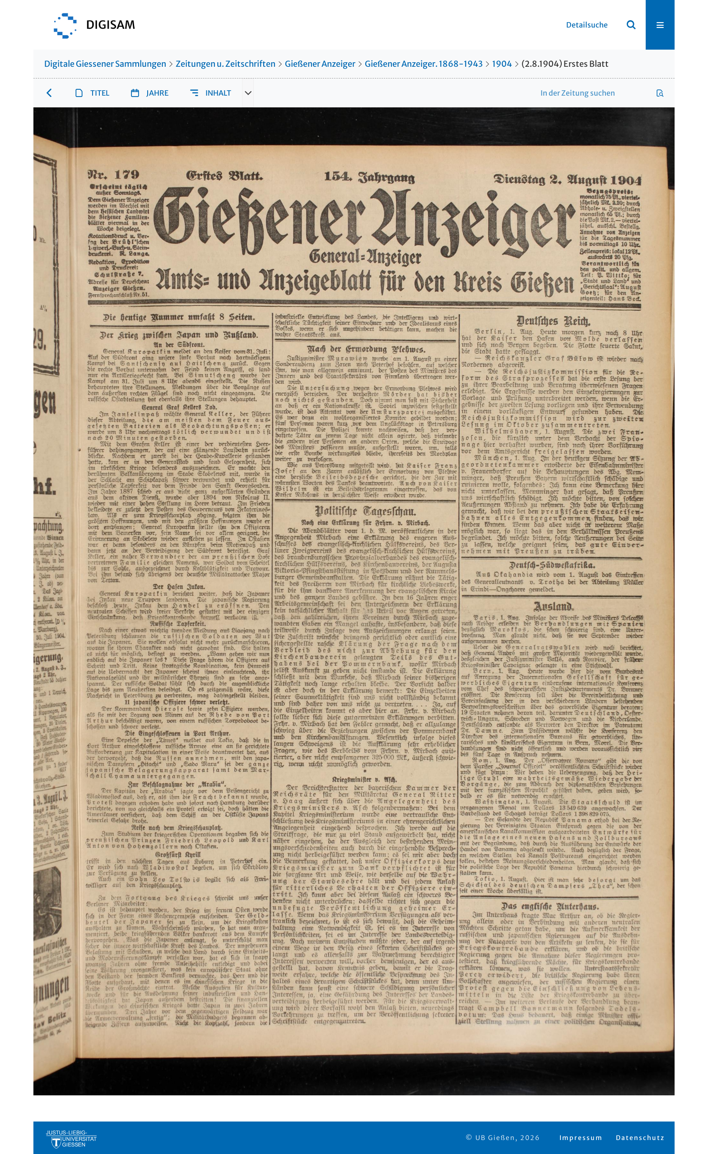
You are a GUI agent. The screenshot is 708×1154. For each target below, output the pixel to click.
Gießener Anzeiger (320, 64)
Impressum (581, 1138)
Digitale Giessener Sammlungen (105, 64)
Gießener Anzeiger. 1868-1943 (424, 64)
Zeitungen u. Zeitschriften (225, 64)
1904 (502, 64)
